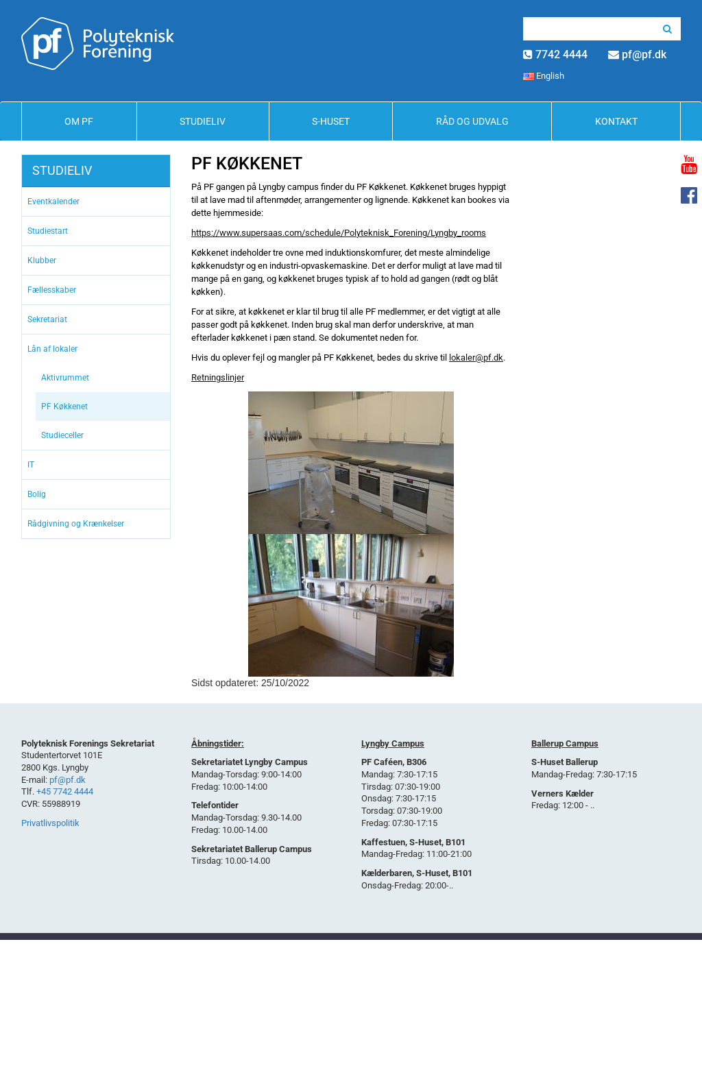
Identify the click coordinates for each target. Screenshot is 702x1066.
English (543, 76)
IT (30, 465)
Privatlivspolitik (50, 823)
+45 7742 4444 (64, 791)
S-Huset (331, 121)
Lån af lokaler (52, 349)
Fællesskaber (51, 290)
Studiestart (47, 231)
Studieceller (62, 435)
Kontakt (616, 121)
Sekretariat (47, 319)
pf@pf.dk (644, 54)
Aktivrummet (65, 378)
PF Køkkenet (64, 406)
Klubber (41, 260)
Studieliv (203, 121)
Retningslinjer (217, 377)
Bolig (36, 494)
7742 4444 (561, 54)
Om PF (78, 121)
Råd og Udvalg (472, 121)
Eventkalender (53, 201)
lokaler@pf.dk (476, 357)
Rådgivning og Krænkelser (75, 524)
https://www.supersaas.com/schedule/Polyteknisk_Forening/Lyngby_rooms (338, 233)
